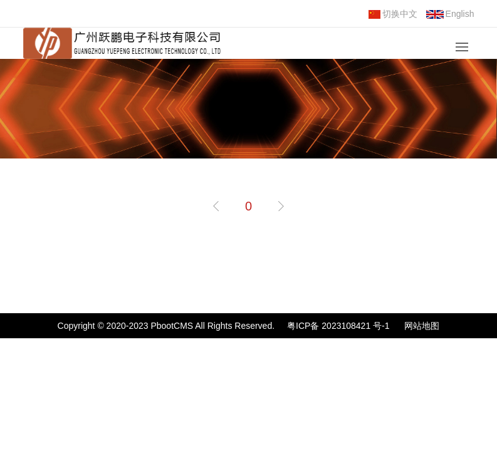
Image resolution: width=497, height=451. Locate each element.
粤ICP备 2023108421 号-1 (338, 326)
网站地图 (421, 326)
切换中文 (393, 14)
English (450, 14)
